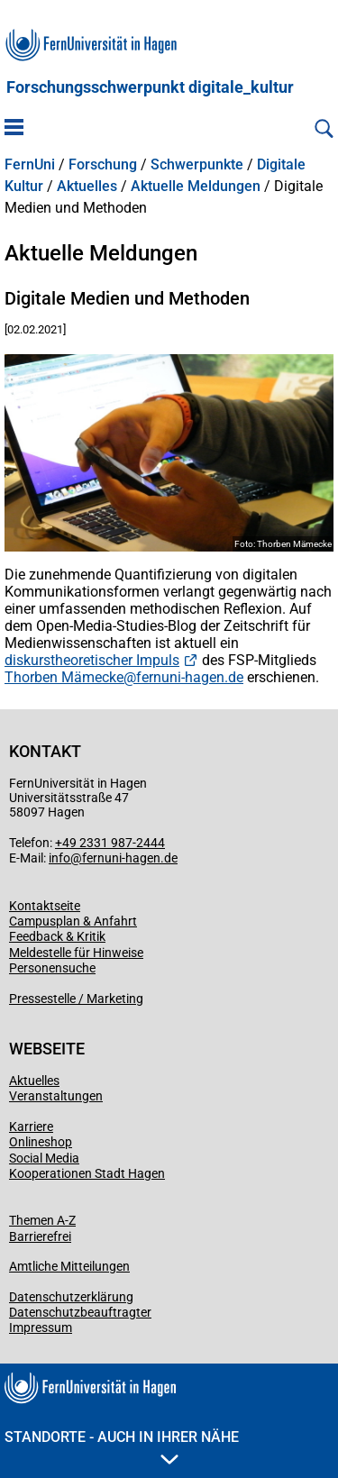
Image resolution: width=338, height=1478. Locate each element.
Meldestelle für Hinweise (76, 952)
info (59, 858)
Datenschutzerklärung (71, 1297)
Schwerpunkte (197, 165)
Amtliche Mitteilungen (69, 1266)
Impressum (40, 1327)
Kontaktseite (44, 906)
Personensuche (52, 968)
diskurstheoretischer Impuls (92, 660)
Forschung (103, 165)
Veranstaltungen (56, 1096)
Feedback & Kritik (57, 936)
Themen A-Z (42, 1220)
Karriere (31, 1126)
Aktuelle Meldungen (195, 186)
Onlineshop (40, 1142)
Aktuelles (87, 186)
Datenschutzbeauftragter (80, 1312)
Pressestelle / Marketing (76, 998)
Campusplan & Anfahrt (73, 921)
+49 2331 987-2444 (110, 842)
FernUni (30, 165)
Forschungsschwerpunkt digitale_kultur (150, 87)
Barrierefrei (40, 1236)
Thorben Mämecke (64, 677)
